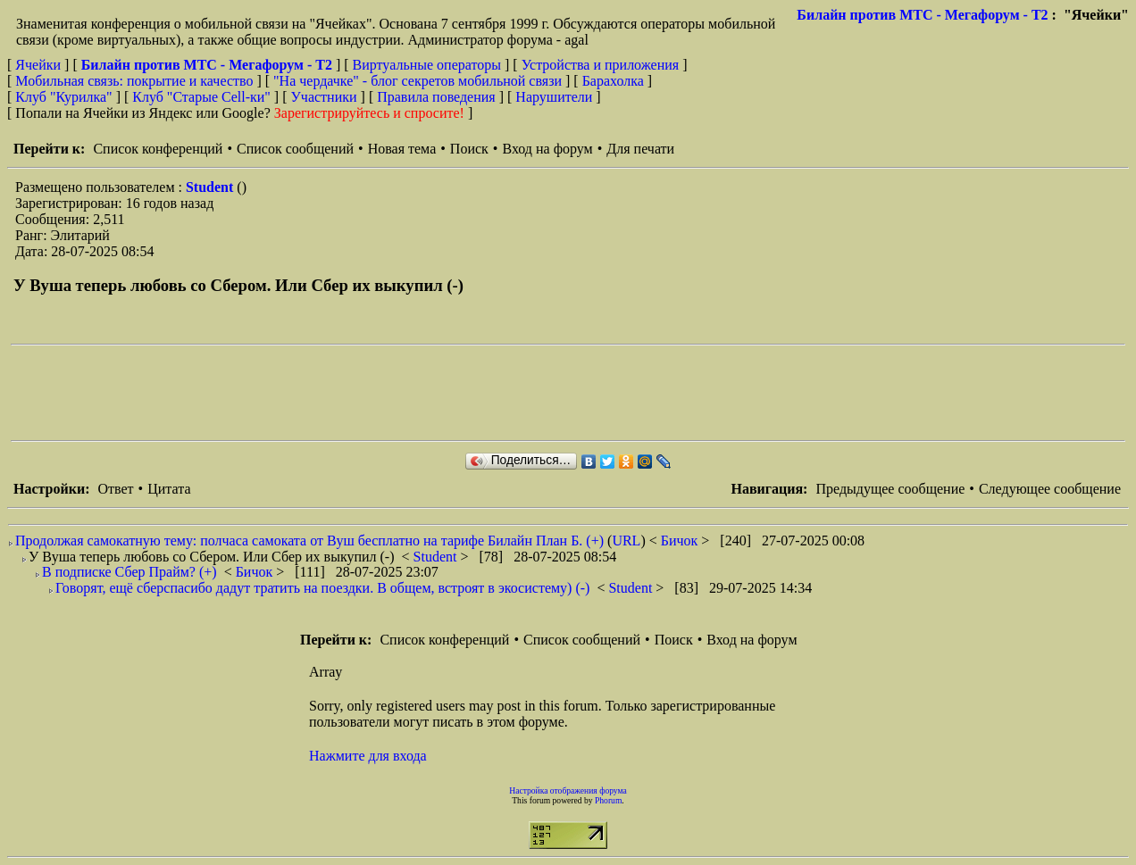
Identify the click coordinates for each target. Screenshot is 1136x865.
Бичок (681, 540)
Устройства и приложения (601, 64)
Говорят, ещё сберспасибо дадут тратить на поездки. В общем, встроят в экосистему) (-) (322, 587)
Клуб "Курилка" (63, 96)
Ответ (115, 488)
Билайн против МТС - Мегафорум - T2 (922, 14)
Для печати (640, 148)
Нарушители (553, 96)
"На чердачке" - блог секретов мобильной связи (417, 80)
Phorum (608, 800)
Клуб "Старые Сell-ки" (201, 96)
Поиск (469, 148)
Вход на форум (547, 148)
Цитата (168, 488)
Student (211, 187)
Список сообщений (295, 148)
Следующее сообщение (1050, 488)
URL (626, 540)
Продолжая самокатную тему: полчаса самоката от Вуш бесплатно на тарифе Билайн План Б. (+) (309, 540)
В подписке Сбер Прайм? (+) (129, 571)
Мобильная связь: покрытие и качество (134, 80)
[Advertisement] (336, 393)
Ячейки (39, 64)
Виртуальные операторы (427, 64)
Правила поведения (436, 96)
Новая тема (402, 148)
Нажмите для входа (368, 755)
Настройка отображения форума (568, 790)
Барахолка (613, 80)
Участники (324, 96)
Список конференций (157, 148)
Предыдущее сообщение (890, 488)
